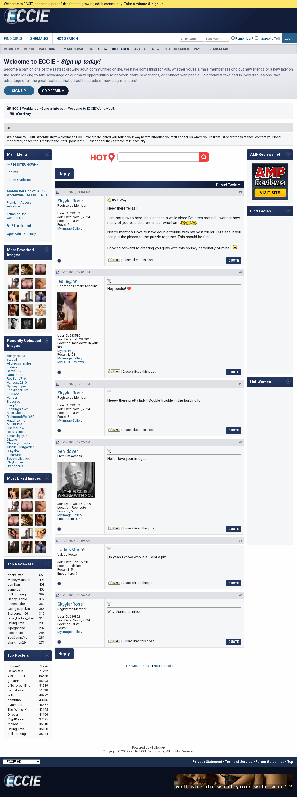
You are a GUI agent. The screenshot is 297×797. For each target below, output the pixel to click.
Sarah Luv (14, 371)
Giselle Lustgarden (21, 447)
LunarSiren (14, 455)
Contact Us (15, 218)
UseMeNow (15, 428)
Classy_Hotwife (18, 443)
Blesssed (14, 401)
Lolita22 (13, 394)
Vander (12, 398)
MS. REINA (14, 424)
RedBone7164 (17, 378)
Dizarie (12, 439)
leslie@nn (67, 281)
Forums (12, 172)
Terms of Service (239, 762)
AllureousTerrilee (19, 363)
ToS (277, 38)
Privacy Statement (207, 762)
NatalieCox (15, 375)
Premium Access (19, 202)
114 (78, 519)
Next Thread (162, 666)
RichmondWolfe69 (20, 417)
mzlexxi (12, 367)
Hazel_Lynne (16, 420)
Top (290, 762)
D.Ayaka (13, 451)
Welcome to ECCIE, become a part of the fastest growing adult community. (84, 4)
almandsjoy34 (17, 436)
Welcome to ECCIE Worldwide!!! (91, 108)
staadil (12, 359)
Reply (64, 173)
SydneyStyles (17, 386)
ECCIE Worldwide (25, 108)
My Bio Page (66, 351)
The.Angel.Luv (17, 390)
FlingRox (13, 405)
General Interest (53, 108)
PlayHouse (15, 462)
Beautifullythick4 (19, 458)
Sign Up (19, 91)
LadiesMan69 (71, 549)
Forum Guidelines (19, 180)
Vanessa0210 (17, 382)
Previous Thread (139, 666)
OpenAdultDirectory (21, 234)
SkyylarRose (70, 201)
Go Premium (53, 91)
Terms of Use (16, 214)
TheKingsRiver (17, 409)
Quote (233, 260)
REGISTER (11, 49)
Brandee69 (15, 466)
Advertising (15, 206)
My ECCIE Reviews (70, 362)
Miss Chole (15, 413)
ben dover (67, 451)
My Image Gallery (69, 228)
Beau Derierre (16, 432)
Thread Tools (226, 184)
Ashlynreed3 (16, 356)
